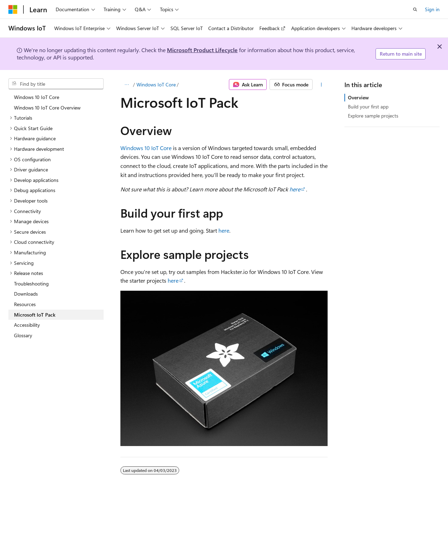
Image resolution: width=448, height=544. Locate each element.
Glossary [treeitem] (23, 335)
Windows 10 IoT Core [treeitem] (36, 97)
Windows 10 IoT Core (146, 147)
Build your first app (368, 106)
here (294, 189)
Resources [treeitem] (25, 304)
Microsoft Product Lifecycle (202, 50)
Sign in (432, 9)
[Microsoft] (13, 9)
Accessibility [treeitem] (27, 325)
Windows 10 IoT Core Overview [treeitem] (47, 107)
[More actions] (321, 84)
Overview (358, 97)
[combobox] (56, 84)
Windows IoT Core (156, 84)
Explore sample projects (373, 115)
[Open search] (415, 9)
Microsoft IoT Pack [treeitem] (34, 314)
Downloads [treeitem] (26, 293)
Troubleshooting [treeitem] (31, 283)
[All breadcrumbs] (126, 84)
